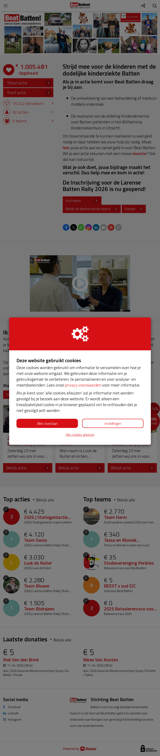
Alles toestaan (47, 423)
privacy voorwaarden (83, 385)
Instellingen (113, 423)
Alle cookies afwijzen (80, 434)
